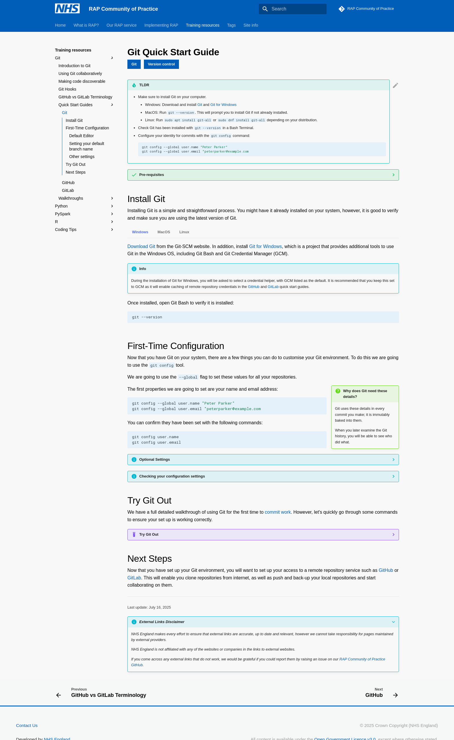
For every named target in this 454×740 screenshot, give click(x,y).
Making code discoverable (81, 81)
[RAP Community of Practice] (67, 9)
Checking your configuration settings (172, 476)
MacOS (164, 232)
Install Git (74, 120)
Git (85, 57)
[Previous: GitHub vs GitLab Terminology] (103, 692)
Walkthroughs (86, 198)
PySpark (62, 214)
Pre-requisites (151, 174)
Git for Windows (223, 104)
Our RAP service (122, 25)
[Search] (293, 9)
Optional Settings (154, 459)
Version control (161, 64)
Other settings (81, 156)
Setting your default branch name (86, 146)
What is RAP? (86, 25)
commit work (278, 512)
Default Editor (81, 135)
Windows (140, 232)
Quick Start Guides (86, 104)
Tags (231, 25)
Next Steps (75, 172)
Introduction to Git (74, 65)
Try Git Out (75, 164)
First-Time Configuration (87, 128)
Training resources (202, 25)
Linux (184, 232)
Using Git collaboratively (80, 73)
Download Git (141, 246)
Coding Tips (85, 229)
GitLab (68, 190)
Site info (251, 25)
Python (85, 206)
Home (60, 25)
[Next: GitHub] (380, 692)
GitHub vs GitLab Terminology (85, 97)
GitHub (68, 182)
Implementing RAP (161, 25)
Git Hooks (67, 89)
